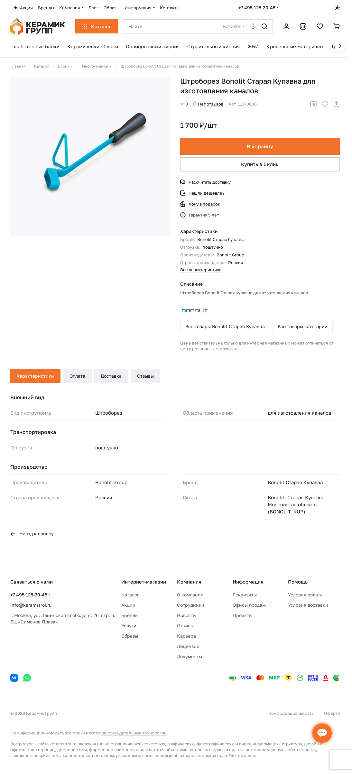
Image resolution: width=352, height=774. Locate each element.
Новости (186, 615)
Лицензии (188, 646)
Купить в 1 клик (260, 164)
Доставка (111, 376)
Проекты (242, 615)
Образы (129, 636)
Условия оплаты (305, 594)
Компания (189, 582)
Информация (248, 582)
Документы (189, 656)
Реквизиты (245, 594)
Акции (128, 605)
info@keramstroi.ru (30, 605)
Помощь (298, 582)
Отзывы (145, 376)
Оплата (77, 376)
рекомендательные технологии (134, 732)
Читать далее (242, 755)
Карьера (186, 636)
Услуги (128, 625)
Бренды (129, 615)
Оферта (332, 713)
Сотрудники (190, 605)
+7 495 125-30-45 (256, 7)
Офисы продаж (249, 605)
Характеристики (35, 376)
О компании (190, 594)
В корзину (260, 146)
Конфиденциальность (291, 713)
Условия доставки (308, 605)
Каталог (130, 594)
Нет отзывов (208, 103)
